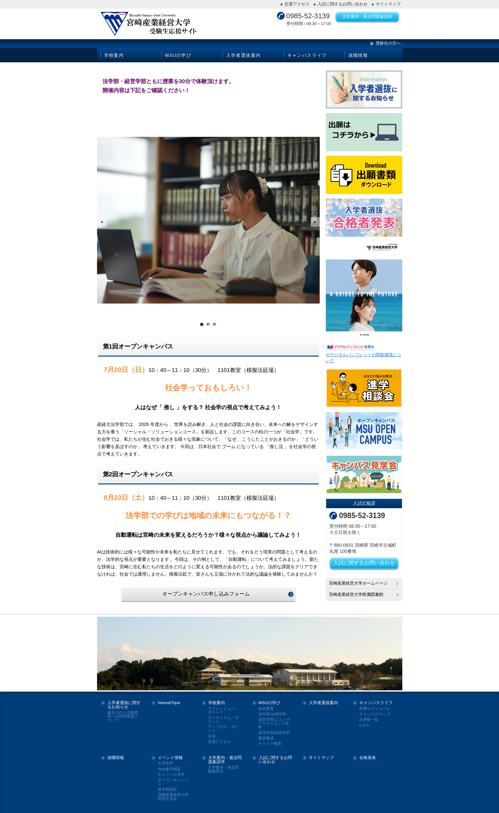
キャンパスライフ (307, 55)
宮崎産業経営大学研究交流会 (173, 793)
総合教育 (266, 705)
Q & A (364, 722)
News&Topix (169, 700)
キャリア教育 (269, 740)
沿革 (212, 733)
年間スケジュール (374, 705)
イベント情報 (170, 755)
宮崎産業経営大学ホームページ (358, 583)
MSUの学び (178, 55)
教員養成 (266, 735)
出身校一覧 (369, 716)
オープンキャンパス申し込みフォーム (206, 589)
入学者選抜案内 (243, 55)
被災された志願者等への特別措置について (122, 713)
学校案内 (114, 55)
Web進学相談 (169, 766)
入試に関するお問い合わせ (342, 4)
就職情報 (358, 55)
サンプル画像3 (214, 320)
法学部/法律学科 (272, 711)
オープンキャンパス (173, 778)
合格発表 (367, 755)
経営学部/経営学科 (274, 729)
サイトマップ (388, 4)
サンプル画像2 (208, 320)
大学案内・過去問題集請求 (367, 16)
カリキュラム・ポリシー (223, 716)
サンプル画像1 (202, 320)
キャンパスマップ (374, 711)
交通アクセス (296, 4)
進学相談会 (167, 786)
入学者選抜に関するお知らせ (124, 702)
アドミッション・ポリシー (223, 707)
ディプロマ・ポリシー (223, 725)
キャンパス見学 (171, 771)
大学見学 (165, 760)
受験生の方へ (388, 43)
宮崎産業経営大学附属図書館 (356, 594)
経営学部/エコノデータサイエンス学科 (274, 720)
